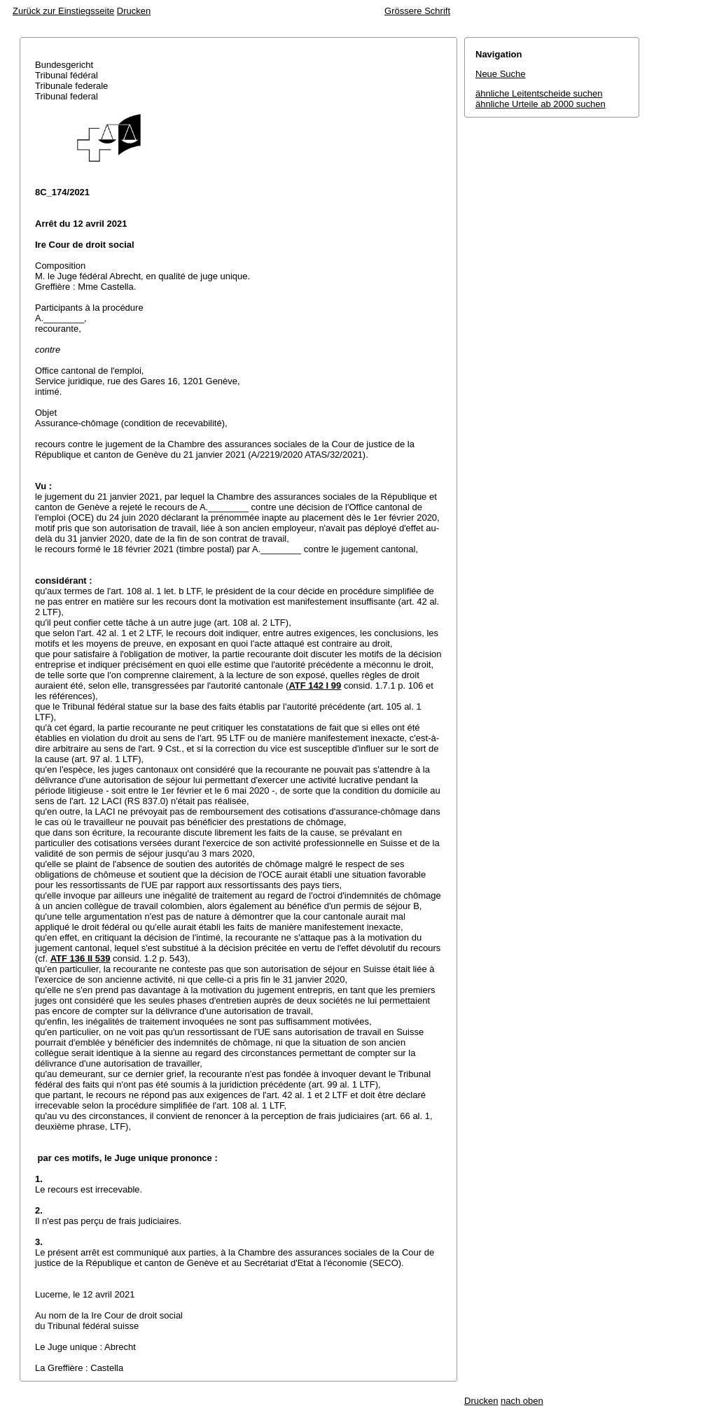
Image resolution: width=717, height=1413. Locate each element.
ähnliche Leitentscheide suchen (538, 93)
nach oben (522, 1401)
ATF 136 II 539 (80, 958)
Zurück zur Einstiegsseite (63, 11)
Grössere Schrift (417, 11)
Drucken (134, 11)
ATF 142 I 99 (314, 685)
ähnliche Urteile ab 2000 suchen (540, 104)
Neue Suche (500, 74)
